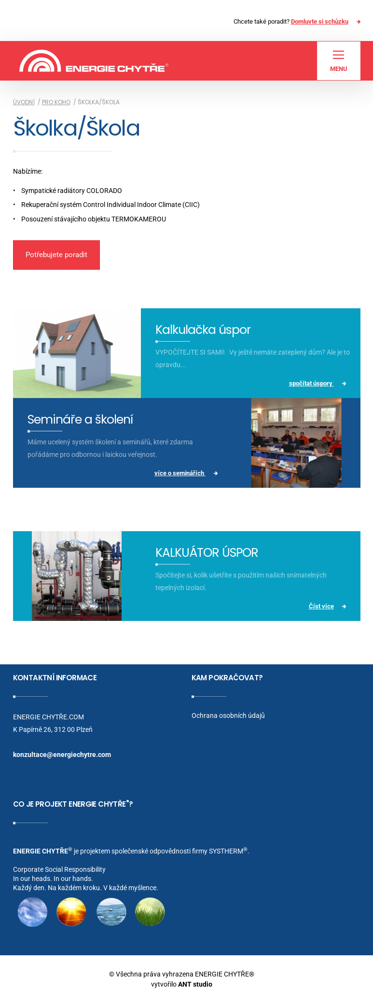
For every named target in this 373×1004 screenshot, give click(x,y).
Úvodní (24, 102)
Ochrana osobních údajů (228, 715)
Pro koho (56, 102)
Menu (339, 60)
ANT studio (195, 984)
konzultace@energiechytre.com (62, 754)
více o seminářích (180, 473)
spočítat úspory (311, 383)
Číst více (321, 606)
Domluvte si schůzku (319, 21)
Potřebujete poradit (56, 254)
